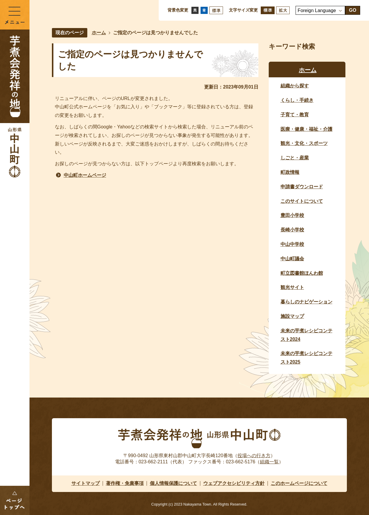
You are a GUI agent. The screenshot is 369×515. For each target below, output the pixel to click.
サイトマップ (85, 483)
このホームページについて (299, 483)
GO (352, 10)
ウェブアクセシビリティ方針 (234, 483)
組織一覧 (269, 461)
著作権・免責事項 (125, 483)
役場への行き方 (253, 455)
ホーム (99, 32)
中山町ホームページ (85, 175)
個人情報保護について (173, 483)
